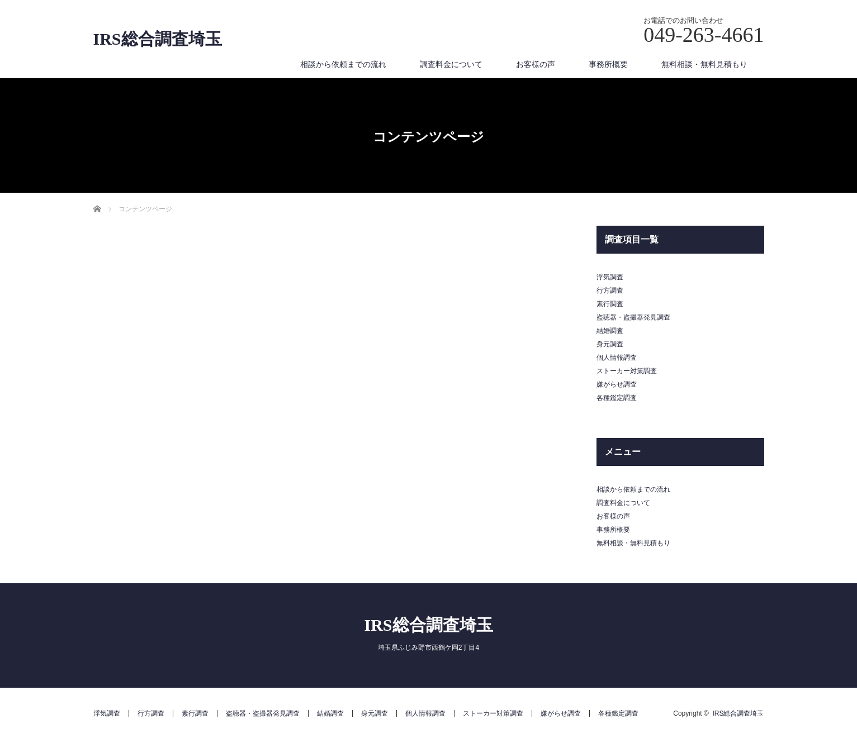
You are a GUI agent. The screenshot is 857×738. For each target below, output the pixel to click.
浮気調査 (609, 277)
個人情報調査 (616, 357)
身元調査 (609, 344)
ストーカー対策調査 (626, 371)
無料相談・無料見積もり (704, 64)
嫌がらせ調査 (616, 384)
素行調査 (609, 304)
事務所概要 (608, 64)
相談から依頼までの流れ (343, 64)
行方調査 (609, 290)
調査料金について (451, 64)
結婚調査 (609, 331)
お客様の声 (535, 64)
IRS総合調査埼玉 (157, 39)
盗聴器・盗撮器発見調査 (633, 317)
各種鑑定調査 (616, 398)
